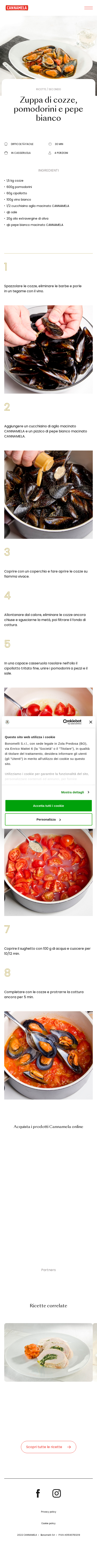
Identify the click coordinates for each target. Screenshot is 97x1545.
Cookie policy (48, 1523)
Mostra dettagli (72, 792)
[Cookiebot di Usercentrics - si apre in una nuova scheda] (62, 722)
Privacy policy (48, 1511)
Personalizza (49, 819)
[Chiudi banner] (90, 721)
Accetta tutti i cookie (48, 805)
